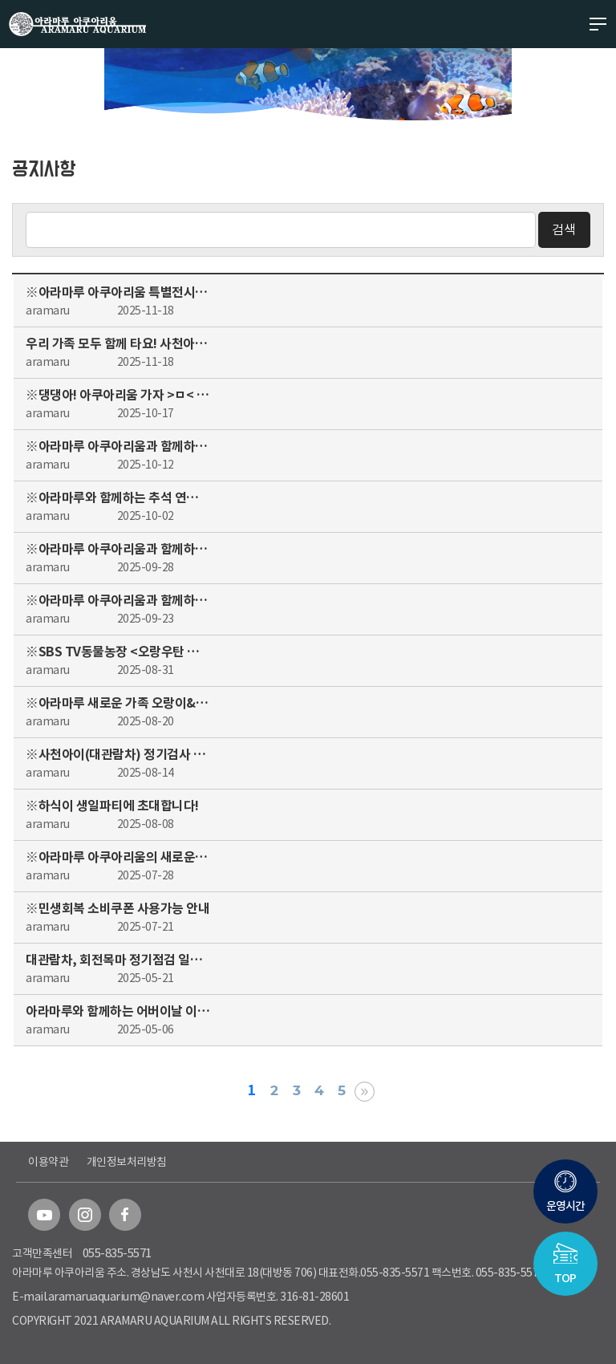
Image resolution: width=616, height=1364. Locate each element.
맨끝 (365, 1092)
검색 (564, 229)
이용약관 (48, 1162)
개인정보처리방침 (127, 1162)
